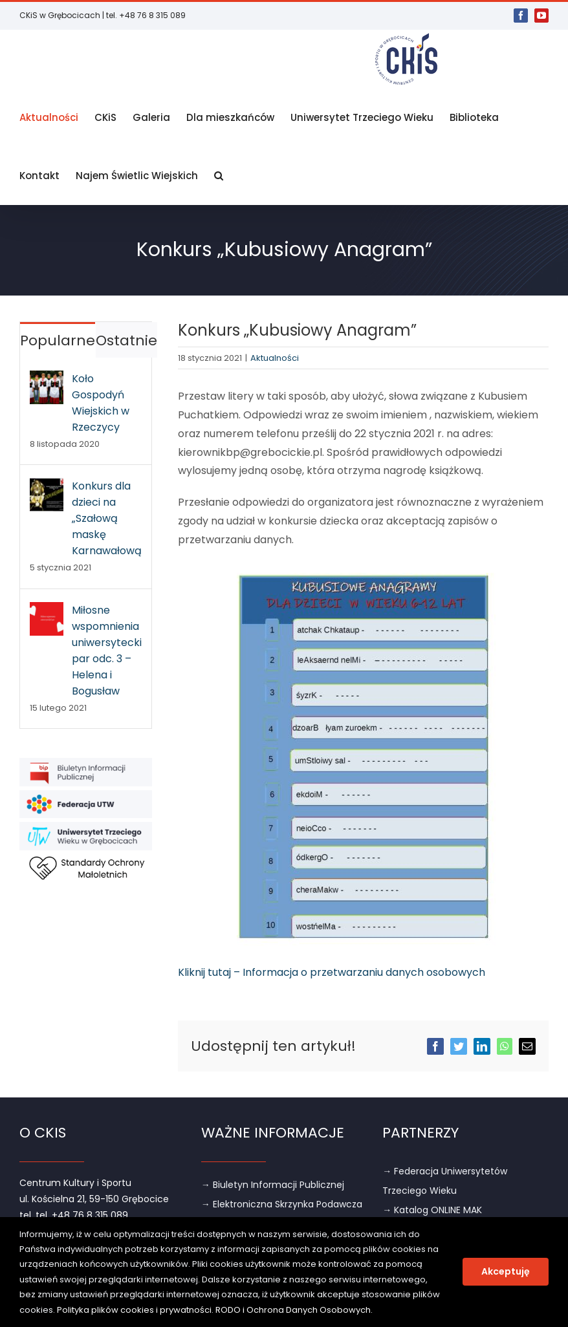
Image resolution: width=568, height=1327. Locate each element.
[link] (521, 15)
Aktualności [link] (274, 358)
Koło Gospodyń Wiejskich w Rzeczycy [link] (100, 403)
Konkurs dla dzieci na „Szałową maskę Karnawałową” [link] (107, 518)
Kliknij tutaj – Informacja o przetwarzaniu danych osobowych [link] (331, 972)
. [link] (372, 1310)
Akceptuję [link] (505, 1271)
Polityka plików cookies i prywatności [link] (134, 1310)
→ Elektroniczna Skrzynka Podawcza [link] (281, 1204)
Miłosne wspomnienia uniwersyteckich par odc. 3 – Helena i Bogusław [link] (107, 650)
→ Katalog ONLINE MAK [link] (432, 1209)
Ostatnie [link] (126, 340)
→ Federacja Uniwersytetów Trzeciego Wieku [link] (444, 1181)
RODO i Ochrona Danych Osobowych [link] (293, 1310)
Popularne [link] (57, 340)
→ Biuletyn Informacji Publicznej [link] (272, 1184)
